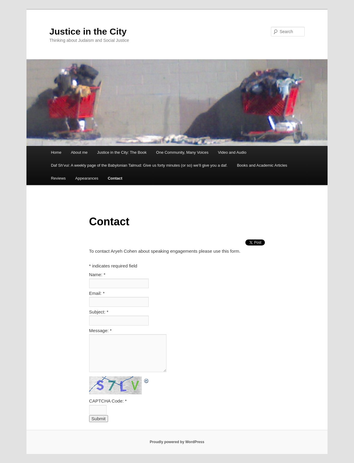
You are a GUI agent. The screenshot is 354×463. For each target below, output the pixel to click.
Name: (97, 274)
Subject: (98, 311)
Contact (115, 178)
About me (79, 152)
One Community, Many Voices (182, 152)
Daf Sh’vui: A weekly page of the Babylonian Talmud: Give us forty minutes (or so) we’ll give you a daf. (139, 165)
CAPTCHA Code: (108, 400)
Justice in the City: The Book (122, 152)
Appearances (86, 178)
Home (56, 152)
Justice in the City (88, 31)
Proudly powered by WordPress (177, 442)
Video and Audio (232, 152)
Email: (97, 293)
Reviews (58, 178)
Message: (100, 330)
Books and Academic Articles (262, 165)
